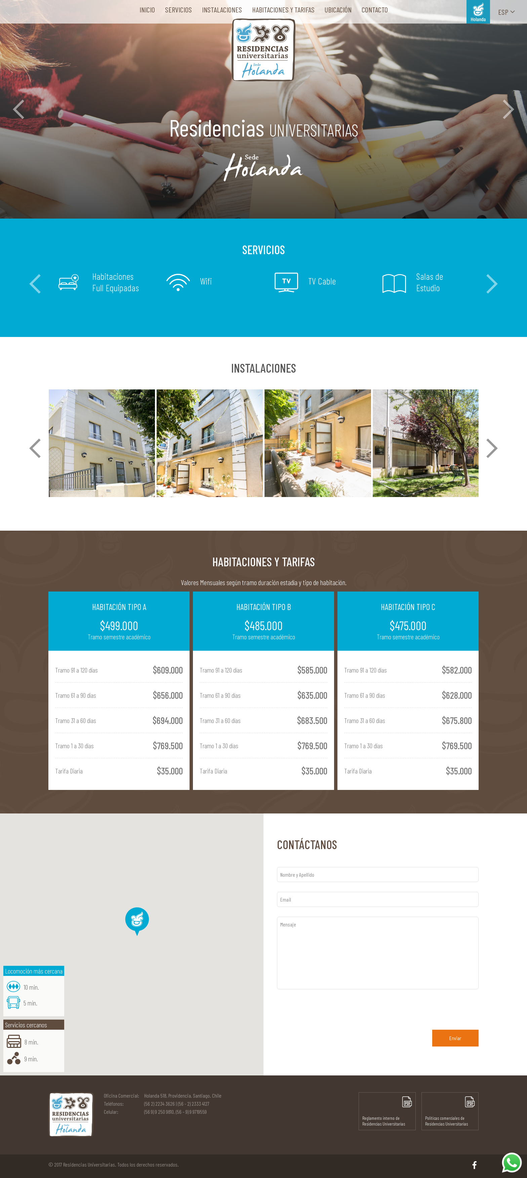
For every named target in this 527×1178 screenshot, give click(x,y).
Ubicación (338, 9)
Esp (507, 11)
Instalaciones (222, 9)
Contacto (375, 9)
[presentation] (328, 1006)
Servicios (178, 9)
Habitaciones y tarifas (283, 9)
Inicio (147, 9)
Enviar (455, 1038)
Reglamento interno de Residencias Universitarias (387, 1111)
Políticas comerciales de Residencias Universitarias (450, 1111)
